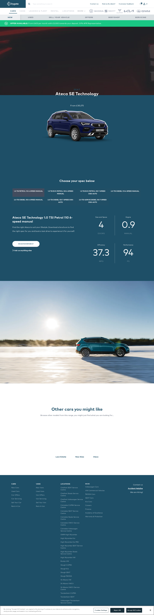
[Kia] (129, 12)
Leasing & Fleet (38, 11)
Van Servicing (41, 499)
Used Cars (15, 491)
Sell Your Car (16, 502)
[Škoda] (99, 11)
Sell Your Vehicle (59, 17)
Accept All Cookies (134, 610)
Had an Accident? (108, 4)
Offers (89, 17)
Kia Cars (88, 502)
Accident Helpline (135, 488)
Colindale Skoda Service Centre (70, 518)
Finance (88, 509)
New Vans (40, 488)
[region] (77, 610)
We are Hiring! (136, 492)
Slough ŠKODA (66, 576)
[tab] (145, 4)
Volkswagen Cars (92, 487)
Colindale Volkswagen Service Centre (69, 530)
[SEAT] (110, 12)
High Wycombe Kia (68, 538)
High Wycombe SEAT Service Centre (72, 547)
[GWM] (143, 14)
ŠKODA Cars (90, 494)
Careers (88, 505)
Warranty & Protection (93, 516)
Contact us (94, 4)
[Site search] (51, 4)
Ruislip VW (65, 561)
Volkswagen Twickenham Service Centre (70, 602)
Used (31, 17)
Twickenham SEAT (67, 597)
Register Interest (26, 244)
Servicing (140, 17)
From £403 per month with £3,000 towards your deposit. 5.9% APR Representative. (55, 23)
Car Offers (15, 495)
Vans (22, 11)
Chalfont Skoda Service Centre (69, 494)
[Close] (150, 610)
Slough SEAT (65, 572)
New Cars (15, 488)
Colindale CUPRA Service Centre (70, 506)
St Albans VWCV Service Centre (70, 588)
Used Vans (40, 491)
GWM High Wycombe (69, 534)
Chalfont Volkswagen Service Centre (72, 500)
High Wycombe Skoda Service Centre (69, 553)
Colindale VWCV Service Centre (70, 524)
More (82, 11)
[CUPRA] (120, 12)
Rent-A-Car (15, 506)
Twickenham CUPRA (68, 593)
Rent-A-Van (40, 506)
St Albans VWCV (67, 583)
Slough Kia (65, 569)
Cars (13, 11)
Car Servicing (16, 499)
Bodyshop (114, 17)
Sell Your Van (41, 502)
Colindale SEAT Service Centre (69, 512)
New (10, 17)
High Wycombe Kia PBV (70, 542)
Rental (55, 11)
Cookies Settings (101, 610)
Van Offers (40, 495)
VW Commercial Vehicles (95, 490)
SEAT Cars (89, 498)
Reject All (117, 610)
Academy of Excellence (94, 513)
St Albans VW (66, 580)
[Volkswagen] (91, 12)
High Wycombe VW (68, 557)
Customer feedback (126, 4)
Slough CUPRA (66, 565)
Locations (68, 11)
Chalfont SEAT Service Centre (69, 489)
